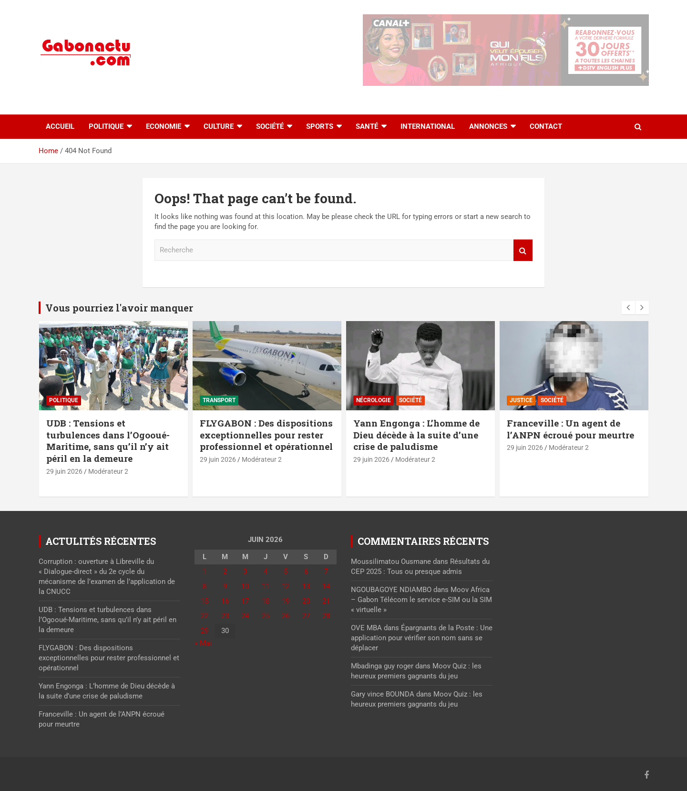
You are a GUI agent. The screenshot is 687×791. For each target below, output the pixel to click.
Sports (319, 126)
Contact (546, 126)
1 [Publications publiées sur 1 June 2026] (204, 571)
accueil (60, 126)
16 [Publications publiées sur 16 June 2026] (225, 601)
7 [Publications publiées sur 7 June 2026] (326, 571)
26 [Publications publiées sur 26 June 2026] (285, 616)
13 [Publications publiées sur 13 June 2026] (306, 586)
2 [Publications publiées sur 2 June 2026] (225, 571)
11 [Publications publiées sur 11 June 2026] (265, 586)
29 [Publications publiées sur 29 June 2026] (204, 630)
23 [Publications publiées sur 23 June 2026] (225, 616)
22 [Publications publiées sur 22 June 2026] (204, 616)
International (427, 126)
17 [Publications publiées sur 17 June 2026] (245, 601)
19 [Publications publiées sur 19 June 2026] (285, 601)
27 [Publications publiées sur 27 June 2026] (306, 616)
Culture (219, 126)
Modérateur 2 (108, 471)
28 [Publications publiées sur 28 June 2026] (326, 616)
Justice (521, 400)
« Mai (203, 643)
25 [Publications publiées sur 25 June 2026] (265, 616)
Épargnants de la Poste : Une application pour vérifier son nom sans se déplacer (421, 638)
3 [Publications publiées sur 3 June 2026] (245, 571)
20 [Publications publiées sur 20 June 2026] (306, 601)
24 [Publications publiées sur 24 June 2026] (245, 616)
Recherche (523, 250)
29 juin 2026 (64, 471)
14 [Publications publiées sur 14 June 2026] (326, 586)
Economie (163, 126)
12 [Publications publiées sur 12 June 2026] (285, 586)
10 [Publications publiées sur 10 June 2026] (245, 586)
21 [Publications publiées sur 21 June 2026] (326, 601)
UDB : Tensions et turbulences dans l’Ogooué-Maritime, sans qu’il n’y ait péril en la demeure (108, 440)
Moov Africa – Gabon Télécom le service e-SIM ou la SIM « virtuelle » (421, 599)
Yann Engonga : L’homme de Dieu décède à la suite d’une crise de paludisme (416, 434)
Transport (219, 400)
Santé (367, 126)
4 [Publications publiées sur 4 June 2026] (265, 571)
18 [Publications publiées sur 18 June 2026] (265, 601)
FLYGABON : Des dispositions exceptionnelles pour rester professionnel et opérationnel (266, 434)
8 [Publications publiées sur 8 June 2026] (204, 586)
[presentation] (628, 307)
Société (270, 126)
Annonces (488, 126)
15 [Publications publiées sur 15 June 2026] (204, 601)
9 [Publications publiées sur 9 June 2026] (225, 586)
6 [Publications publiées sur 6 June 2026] (306, 571)
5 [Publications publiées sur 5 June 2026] (285, 571)
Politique (106, 126)
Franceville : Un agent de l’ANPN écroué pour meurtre (570, 429)
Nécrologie (373, 400)
